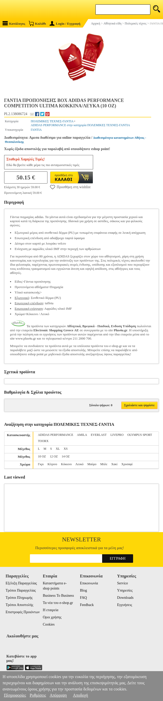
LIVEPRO (117, 435)
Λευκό (79, 464)
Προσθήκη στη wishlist (70, 187)
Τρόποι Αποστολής (19, 605)
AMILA (82, 435)
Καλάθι (37, 23)
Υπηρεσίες (125, 590)
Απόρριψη (58, 695)
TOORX (43, 441)
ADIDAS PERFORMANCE (55, 435)
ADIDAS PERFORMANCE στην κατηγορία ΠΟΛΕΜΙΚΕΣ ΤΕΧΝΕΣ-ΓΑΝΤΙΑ (80, 125)
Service (122, 583)
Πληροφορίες (15, 695)
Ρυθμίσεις (38, 695)
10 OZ (42, 456)
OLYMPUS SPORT (139, 435)
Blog (83, 590)
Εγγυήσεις (124, 605)
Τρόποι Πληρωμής (19, 598)
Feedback (87, 605)
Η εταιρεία (50, 610)
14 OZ (66, 456)
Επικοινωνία (89, 583)
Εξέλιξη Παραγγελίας (21, 583)
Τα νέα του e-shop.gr (58, 603)
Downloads (125, 598)
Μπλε (104, 464)
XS (66, 449)
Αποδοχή (80, 695)
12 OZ (54, 456)
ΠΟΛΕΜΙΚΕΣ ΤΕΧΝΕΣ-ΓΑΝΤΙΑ (52, 121)
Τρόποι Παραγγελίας (21, 590)
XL (58, 449)
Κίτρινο (52, 464)
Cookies (49, 624)
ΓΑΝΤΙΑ (36, 130)
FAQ (83, 598)
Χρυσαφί (127, 464)
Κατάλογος (14, 23)
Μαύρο (91, 464)
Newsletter (81, 539)
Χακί (114, 464)
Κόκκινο (66, 464)
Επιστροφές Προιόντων (23, 612)
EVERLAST (99, 435)
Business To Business (58, 596)
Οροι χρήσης (52, 617)
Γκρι (41, 464)
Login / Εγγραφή (65, 23)
